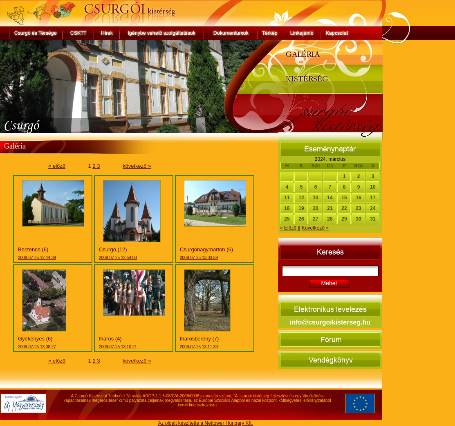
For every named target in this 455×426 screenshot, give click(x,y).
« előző (56, 166)
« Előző (289, 228)
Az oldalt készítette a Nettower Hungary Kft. (205, 423)
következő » (137, 166)
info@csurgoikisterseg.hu (330, 322)
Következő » (315, 228)
